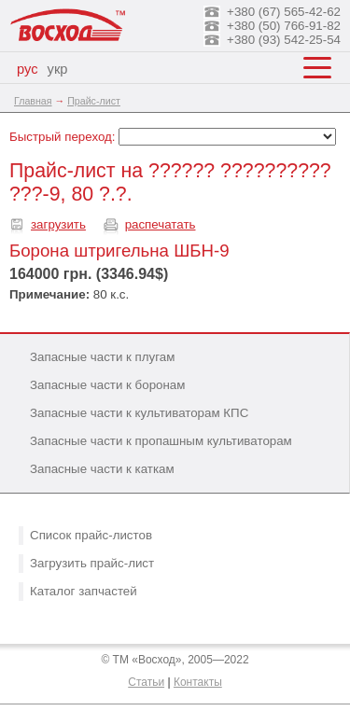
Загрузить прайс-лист (92, 563)
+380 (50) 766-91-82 (284, 26)
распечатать (160, 224)
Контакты (198, 682)
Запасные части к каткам (102, 469)
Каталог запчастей (83, 591)
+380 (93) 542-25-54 (284, 40)
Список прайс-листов (91, 535)
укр (58, 69)
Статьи (146, 682)
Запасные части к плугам (102, 357)
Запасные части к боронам (107, 385)
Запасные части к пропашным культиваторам (161, 441)
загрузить (58, 224)
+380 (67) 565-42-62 (284, 12)
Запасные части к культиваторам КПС (139, 413)
